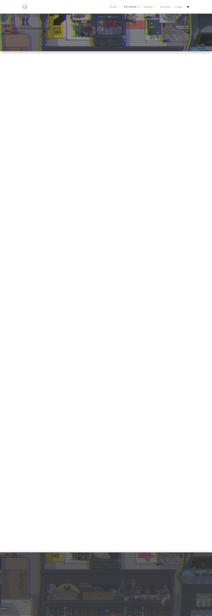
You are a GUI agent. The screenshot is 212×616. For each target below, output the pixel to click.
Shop (113, 7)
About (148, 7)
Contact (165, 7)
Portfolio (130, 7)
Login (179, 7)
